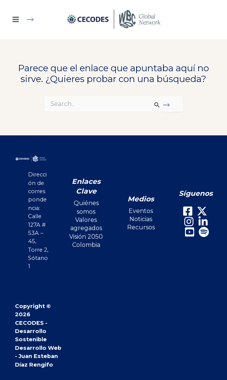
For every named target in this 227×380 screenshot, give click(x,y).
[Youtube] (189, 232)
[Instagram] (189, 221)
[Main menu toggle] (26, 19)
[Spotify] (204, 232)
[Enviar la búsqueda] (165, 105)
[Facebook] (187, 211)
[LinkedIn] (203, 221)
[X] (202, 211)
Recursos (141, 227)
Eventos (141, 210)
